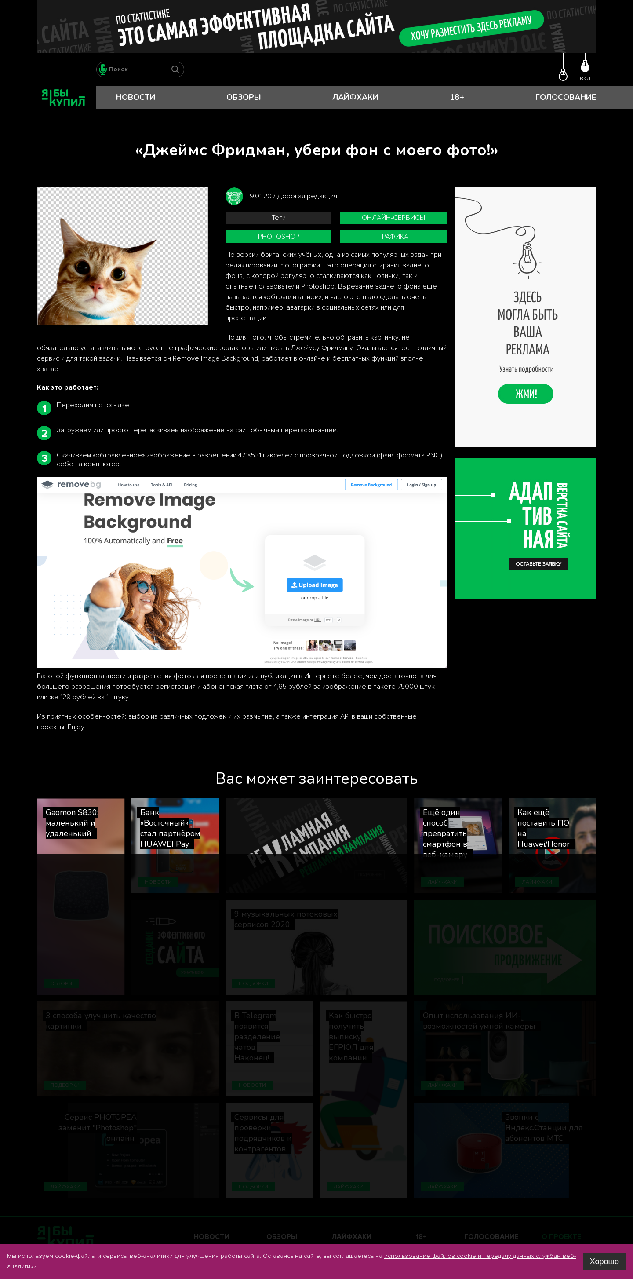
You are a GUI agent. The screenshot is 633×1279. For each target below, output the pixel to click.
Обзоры (243, 97)
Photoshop (278, 236)
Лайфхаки (355, 97)
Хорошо (604, 1261)
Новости (135, 97)
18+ (457, 97)
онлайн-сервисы (393, 217)
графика (393, 236)
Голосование (565, 97)
